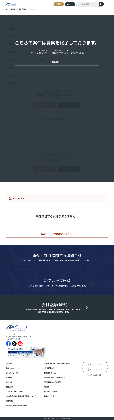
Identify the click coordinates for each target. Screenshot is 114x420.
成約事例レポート (50, 368)
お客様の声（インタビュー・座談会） (58, 363)
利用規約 (9, 387)
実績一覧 (9, 377)
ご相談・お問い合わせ (95, 375)
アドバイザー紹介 (12, 373)
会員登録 (59, 4)
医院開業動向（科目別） (53, 382)
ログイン (70, 4)
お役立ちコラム (50, 373)
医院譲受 (14, 9)
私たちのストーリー (13, 368)
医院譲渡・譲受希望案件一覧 (17, 405)
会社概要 (9, 363)
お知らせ (9, 382)
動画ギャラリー (50, 396)
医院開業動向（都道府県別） (55, 377)
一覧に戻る (55, 61)
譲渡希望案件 (23, 9)
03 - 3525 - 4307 (96, 364)
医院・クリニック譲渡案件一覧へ (55, 233)
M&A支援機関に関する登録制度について (21, 396)
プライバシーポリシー (14, 391)
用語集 (46, 387)
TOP (7, 9)
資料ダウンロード (50, 391)
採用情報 (9, 401)
